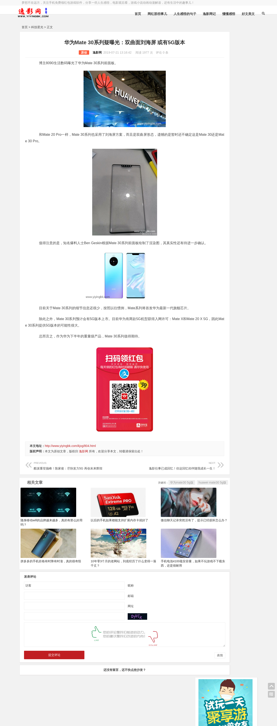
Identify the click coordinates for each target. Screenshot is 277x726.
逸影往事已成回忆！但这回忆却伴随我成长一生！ (142, 478)
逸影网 (78, 52)
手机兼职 (87, 719)
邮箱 (112, 608)
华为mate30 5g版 (144, 495)
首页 (126, 14)
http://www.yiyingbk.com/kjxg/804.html (70, 459)
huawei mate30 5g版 (175, 495)
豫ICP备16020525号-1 (84, 708)
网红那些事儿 (146, 14)
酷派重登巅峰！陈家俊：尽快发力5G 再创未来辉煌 (70, 478)
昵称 (112, 598)
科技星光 (37, 27)
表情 (183, 668)
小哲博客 (46, 713)
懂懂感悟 (217, 14)
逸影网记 (198, 14)
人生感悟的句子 (173, 14)
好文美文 (236, 14)
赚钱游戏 (53, 719)
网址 (112, 619)
